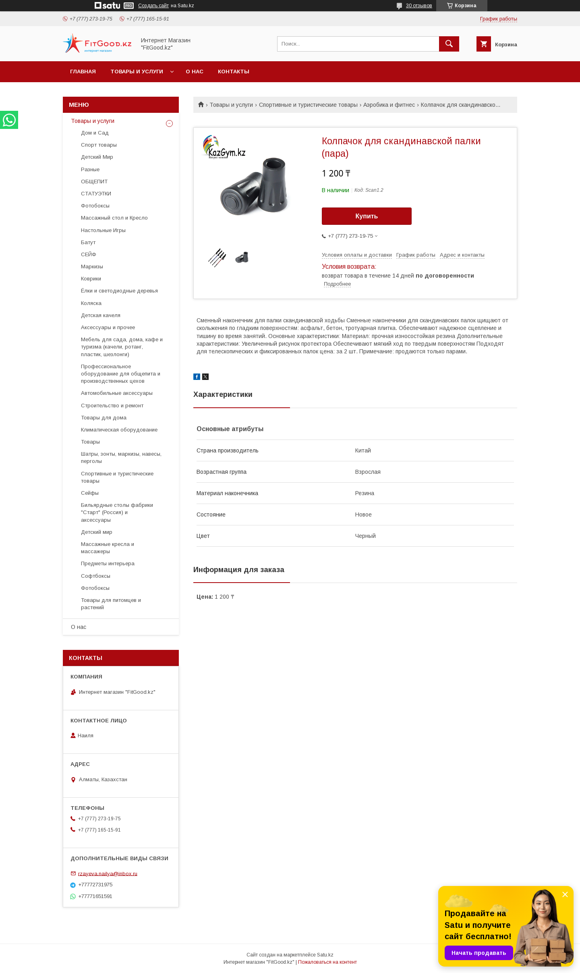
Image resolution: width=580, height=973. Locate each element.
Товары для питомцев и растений (111, 603)
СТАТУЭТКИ (96, 194)
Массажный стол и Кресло (114, 218)
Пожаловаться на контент (327, 962)
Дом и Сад (95, 133)
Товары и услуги (136, 71)
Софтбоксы (95, 576)
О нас (194, 71)
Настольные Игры (103, 230)
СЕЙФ (88, 254)
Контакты (233, 71)
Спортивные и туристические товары (308, 105)
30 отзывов (419, 5)
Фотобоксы (95, 206)
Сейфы (90, 493)
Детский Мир (97, 157)
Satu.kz (325, 955)
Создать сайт (153, 5)
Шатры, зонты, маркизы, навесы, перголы (121, 457)
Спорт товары (99, 145)
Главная (83, 71)
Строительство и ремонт (112, 405)
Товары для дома (103, 418)
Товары (90, 442)
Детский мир (96, 532)
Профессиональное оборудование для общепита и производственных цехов (120, 373)
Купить (367, 216)
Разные (90, 169)
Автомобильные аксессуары (117, 393)
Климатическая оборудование (119, 430)
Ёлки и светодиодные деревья (119, 291)
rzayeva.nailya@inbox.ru (107, 873)
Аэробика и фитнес (389, 105)
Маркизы (92, 266)
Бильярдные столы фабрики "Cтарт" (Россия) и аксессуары (117, 512)
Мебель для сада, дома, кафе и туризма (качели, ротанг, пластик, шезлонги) (122, 346)
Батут (88, 242)
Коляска (91, 303)
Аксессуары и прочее (108, 327)
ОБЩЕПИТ (94, 181)
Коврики (91, 279)
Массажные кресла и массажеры (107, 547)
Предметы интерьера (108, 563)
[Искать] (449, 44)
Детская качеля (100, 315)
